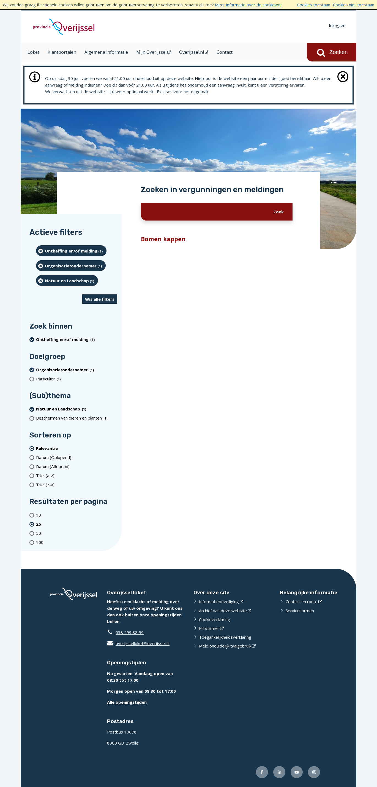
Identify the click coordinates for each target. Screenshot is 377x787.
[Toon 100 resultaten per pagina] (76, 542)
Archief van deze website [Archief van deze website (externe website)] (223, 610)
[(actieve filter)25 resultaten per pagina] (76, 523)
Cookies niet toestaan (353, 4)
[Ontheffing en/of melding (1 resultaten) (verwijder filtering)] (71, 250)
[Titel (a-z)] (76, 475)
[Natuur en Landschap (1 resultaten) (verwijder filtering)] (67, 280)
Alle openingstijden (127, 702)
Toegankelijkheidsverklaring (225, 637)
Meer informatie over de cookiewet (248, 4)
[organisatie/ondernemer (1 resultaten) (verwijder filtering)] (71, 265)
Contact (225, 52)
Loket (33, 52)
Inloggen (337, 25)
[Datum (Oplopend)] (76, 457)
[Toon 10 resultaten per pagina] (76, 514)
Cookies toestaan (313, 4)
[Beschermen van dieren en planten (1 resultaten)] (76, 418)
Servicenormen (300, 610)
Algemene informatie (106, 52)
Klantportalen (62, 52)
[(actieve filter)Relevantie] (76, 448)
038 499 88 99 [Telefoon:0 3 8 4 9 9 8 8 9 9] (130, 632)
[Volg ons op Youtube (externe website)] (297, 772)
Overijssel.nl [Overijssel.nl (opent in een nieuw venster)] (191, 52)
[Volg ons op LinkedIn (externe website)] (279, 772)
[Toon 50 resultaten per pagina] (76, 533)
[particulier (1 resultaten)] (76, 378)
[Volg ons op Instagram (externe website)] (314, 772)
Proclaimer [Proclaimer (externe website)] (209, 628)
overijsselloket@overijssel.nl (138, 643)
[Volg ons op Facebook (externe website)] (262, 772)
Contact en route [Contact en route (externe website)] (302, 601)
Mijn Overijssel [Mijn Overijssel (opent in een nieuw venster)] (151, 52)
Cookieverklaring (214, 619)
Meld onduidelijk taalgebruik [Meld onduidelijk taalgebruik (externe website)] (225, 646)
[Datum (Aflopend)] (76, 466)
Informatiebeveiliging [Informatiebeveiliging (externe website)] (219, 601)
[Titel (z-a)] (76, 484)
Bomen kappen (163, 239)
